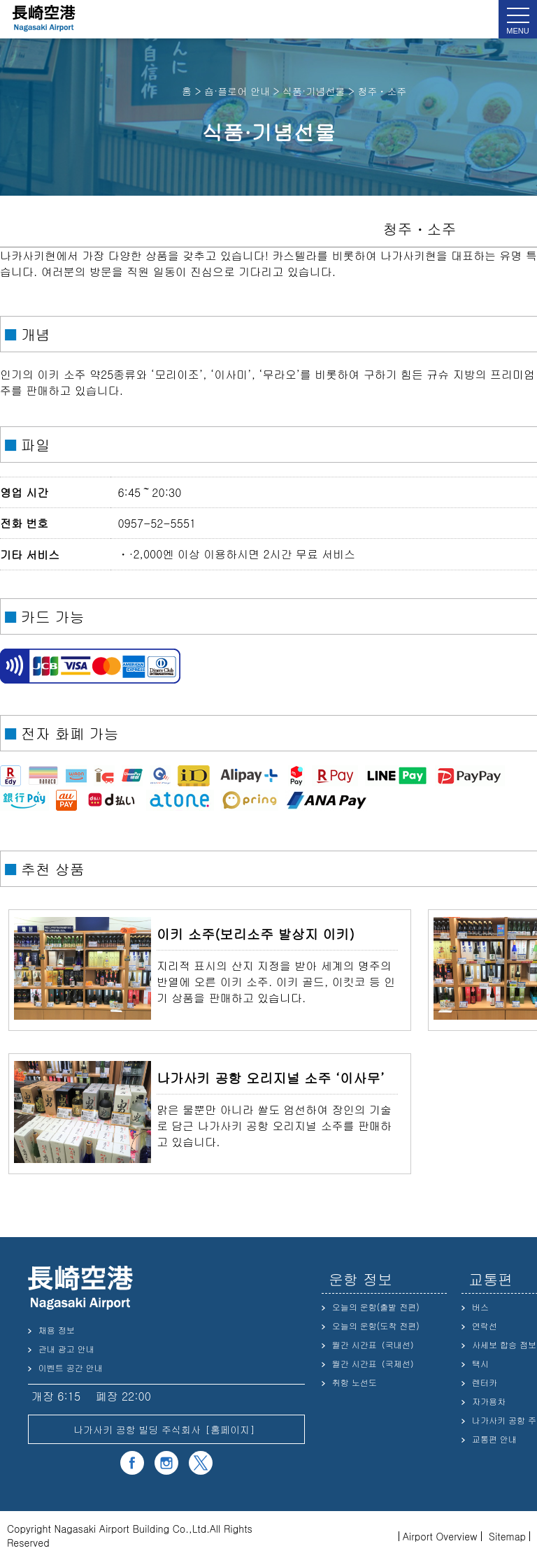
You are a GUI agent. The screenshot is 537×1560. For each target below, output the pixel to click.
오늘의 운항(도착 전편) (376, 1325)
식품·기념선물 (313, 91)
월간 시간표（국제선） (375, 1363)
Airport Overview (440, 1536)
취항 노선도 (354, 1382)
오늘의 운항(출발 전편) (376, 1307)
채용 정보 (56, 1330)
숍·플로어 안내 (237, 91)
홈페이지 (230, 1429)
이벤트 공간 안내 (70, 1367)
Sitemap (507, 1536)
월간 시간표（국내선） (375, 1344)
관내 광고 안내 (66, 1349)
